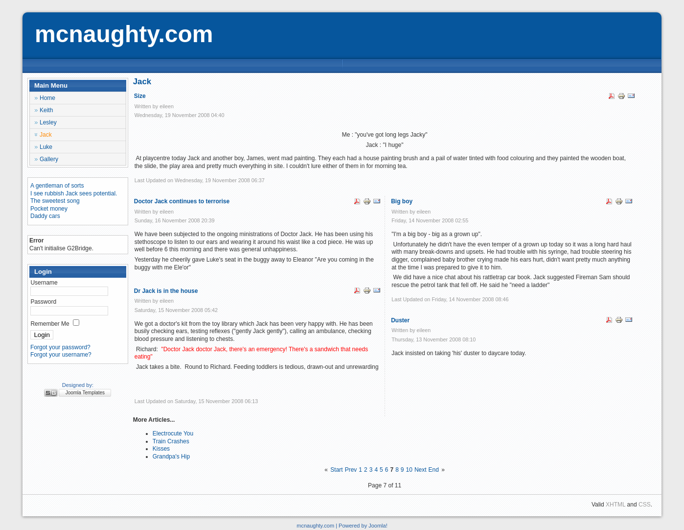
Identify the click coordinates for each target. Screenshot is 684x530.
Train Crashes (171, 441)
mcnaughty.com (124, 34)
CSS (644, 504)
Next (420, 469)
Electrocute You (173, 433)
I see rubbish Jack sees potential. (73, 193)
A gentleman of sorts (57, 185)
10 (409, 469)
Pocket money (49, 208)
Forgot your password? (60, 347)
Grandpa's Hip (171, 456)
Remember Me (49, 323)
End (434, 469)
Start (336, 469)
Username (43, 282)
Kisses (161, 448)
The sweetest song (55, 200)
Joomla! (378, 526)
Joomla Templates (85, 392)
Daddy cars (45, 216)
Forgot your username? (60, 354)
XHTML (615, 504)
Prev (351, 469)
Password (43, 301)
